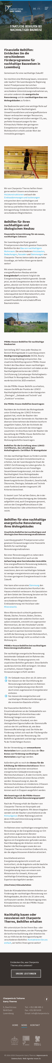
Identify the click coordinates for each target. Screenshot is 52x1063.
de (34, 8)
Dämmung (34, 585)
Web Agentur (28, 1058)
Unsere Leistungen (26, 973)
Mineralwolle (10, 606)
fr (38, 8)
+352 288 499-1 (36, 1007)
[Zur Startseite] (14, 8)
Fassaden (22, 254)
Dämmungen (37, 254)
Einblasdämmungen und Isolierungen (22, 197)
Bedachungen (10, 254)
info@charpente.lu (40, 1013)
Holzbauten (38, 251)
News (24, 1025)
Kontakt (35, 1025)
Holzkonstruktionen (14, 194)
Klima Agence (10, 815)
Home (15, 1025)
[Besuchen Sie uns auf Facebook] (46, 999)
